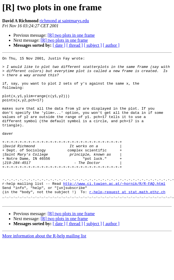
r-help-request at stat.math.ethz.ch (127, 219)
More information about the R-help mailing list (44, 265)
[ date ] (59, 45)
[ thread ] (74, 45)
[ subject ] (93, 45)
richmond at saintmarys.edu (64, 20)
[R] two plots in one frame (71, 35)
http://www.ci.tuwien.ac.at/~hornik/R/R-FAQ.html (114, 209)
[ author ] (111, 45)
